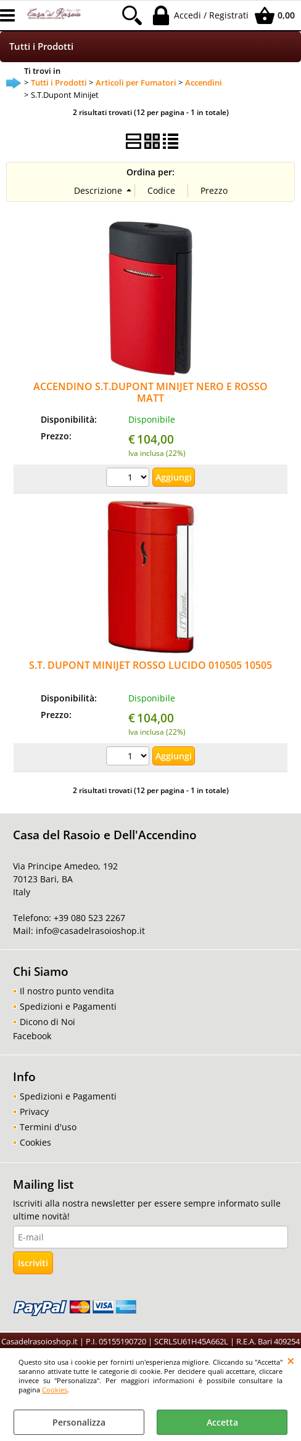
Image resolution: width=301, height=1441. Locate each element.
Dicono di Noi (47, 1022)
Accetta (222, 1422)
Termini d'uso (48, 1127)
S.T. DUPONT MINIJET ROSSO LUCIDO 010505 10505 (150, 665)
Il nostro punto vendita (67, 991)
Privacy (34, 1111)
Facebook (32, 1036)
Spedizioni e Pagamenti (68, 1006)
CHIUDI (291, 1360)
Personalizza (78, 1422)
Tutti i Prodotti (41, 46)
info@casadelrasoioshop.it (89, 930)
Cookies (54, 1389)
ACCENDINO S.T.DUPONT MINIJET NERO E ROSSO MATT (150, 392)
